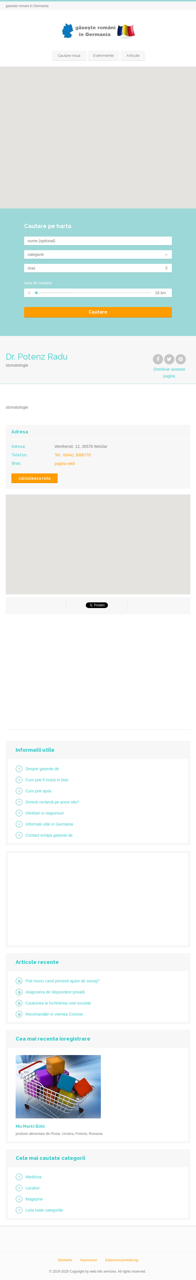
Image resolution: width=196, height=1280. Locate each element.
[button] (98, 134)
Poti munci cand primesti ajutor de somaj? (62, 981)
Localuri (32, 1188)
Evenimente (103, 55)
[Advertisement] (98, 669)
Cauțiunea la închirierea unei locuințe (58, 1003)
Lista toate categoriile (44, 1210)
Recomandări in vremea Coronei (54, 1014)
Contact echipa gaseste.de (49, 835)
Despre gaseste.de (42, 769)
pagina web (65, 463)
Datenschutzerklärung (121, 1260)
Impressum (88, 1260)
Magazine (34, 1199)
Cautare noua (69, 55)
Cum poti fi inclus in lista (47, 780)
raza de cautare (38, 283)
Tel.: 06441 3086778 (73, 455)
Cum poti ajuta (38, 791)
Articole (132, 55)
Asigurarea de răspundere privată (55, 992)
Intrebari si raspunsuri (45, 813)
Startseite (65, 1260)
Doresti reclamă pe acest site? (52, 802)
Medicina (33, 1177)
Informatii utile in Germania (49, 824)
